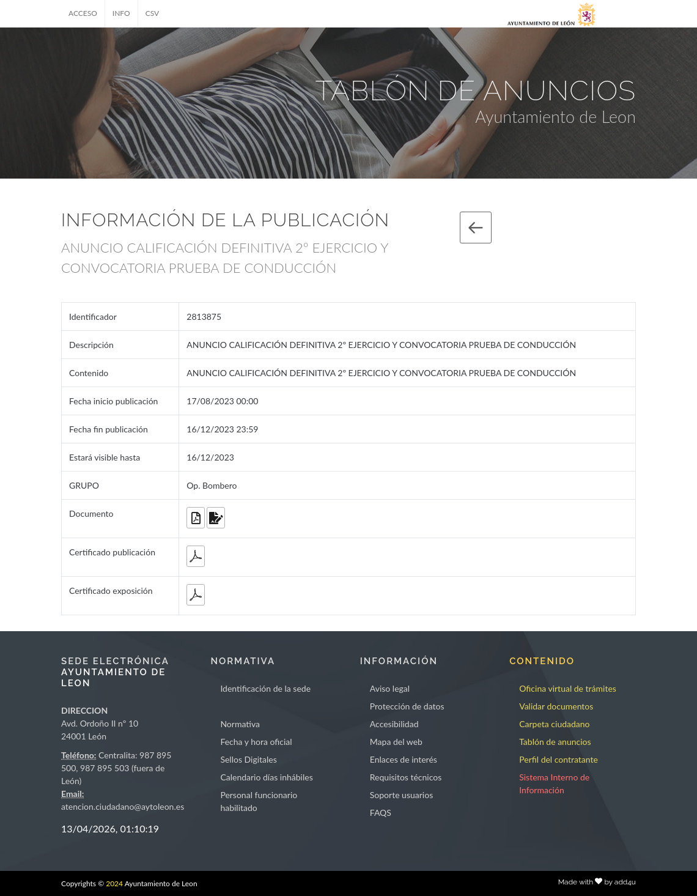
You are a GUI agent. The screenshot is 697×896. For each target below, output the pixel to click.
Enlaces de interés (403, 759)
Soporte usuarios (401, 795)
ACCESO (82, 13)
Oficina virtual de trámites (567, 688)
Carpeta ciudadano (554, 724)
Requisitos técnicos (406, 777)
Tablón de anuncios (555, 741)
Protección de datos (407, 706)
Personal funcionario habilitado (258, 801)
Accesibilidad (394, 724)
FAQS (380, 812)
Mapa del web (396, 741)
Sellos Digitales (248, 759)
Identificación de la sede (265, 688)
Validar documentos (556, 706)
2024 (114, 883)
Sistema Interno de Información (554, 783)
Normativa (240, 724)
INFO (121, 13)
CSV (153, 13)
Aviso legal (390, 688)
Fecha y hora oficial (256, 741)
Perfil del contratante (558, 759)
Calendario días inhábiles (266, 777)
